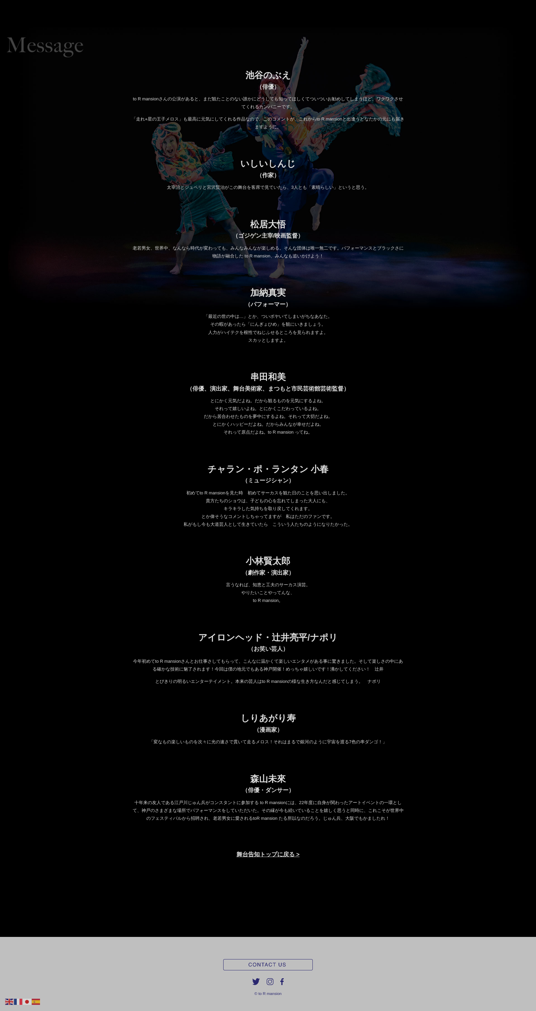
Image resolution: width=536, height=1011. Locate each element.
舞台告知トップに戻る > (268, 854)
